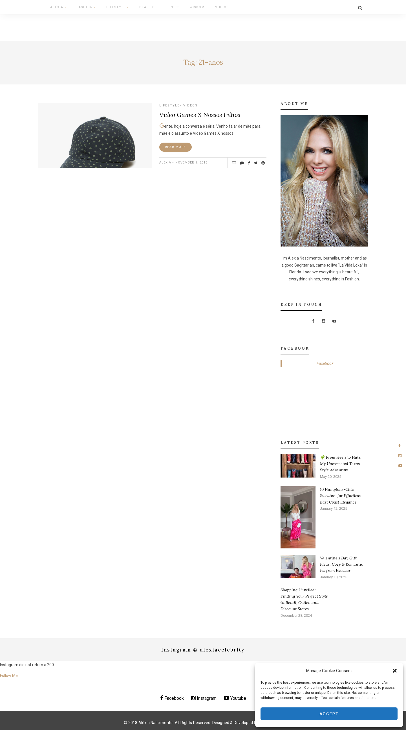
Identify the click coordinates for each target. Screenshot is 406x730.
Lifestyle (108, 6)
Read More (175, 145)
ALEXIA (165, 161)
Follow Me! (9, 673)
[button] (395, 671)
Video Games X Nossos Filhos (199, 113)
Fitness (157, 6)
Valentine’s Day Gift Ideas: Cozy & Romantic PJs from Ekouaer (341, 562)
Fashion (80, 6)
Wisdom (179, 6)
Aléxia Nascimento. (156, 720)
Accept (329, 713)
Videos (201, 6)
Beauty (134, 6)
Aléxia (55, 6)
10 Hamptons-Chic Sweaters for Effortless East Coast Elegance (340, 494)
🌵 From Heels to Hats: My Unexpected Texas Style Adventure (340, 462)
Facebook (325, 361)
